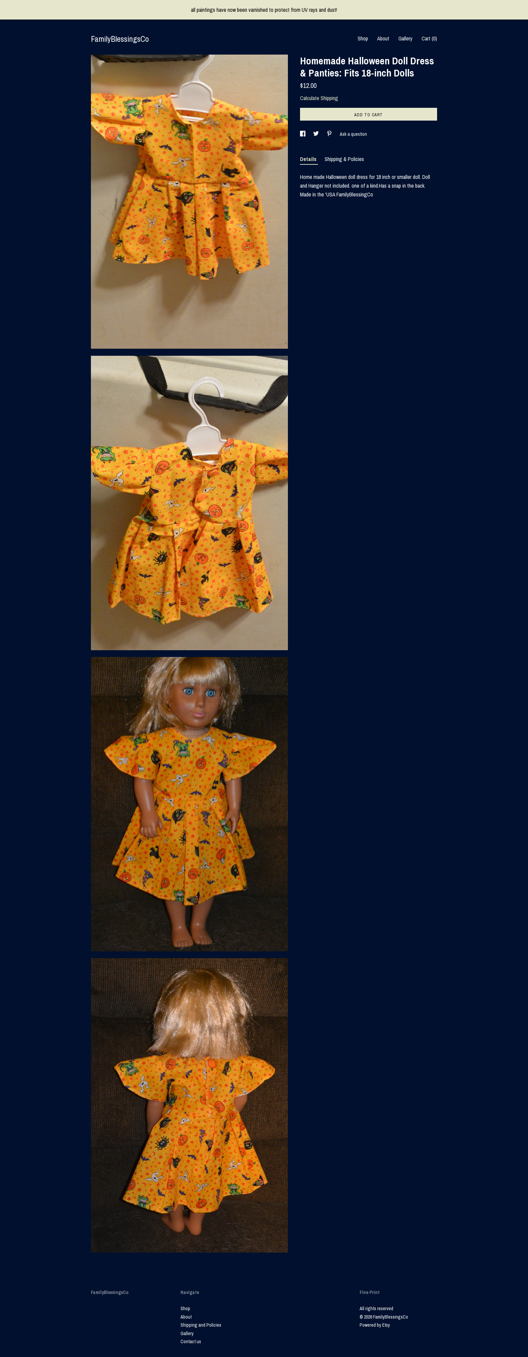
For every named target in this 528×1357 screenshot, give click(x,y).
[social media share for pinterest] (330, 134)
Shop (363, 38)
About (383, 38)
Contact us (190, 1341)
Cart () (429, 38)
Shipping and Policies (200, 1325)
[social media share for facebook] (303, 134)
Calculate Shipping (319, 98)
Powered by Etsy (375, 1325)
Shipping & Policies (344, 159)
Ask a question (353, 134)
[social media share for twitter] (316, 134)
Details (309, 159)
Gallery (405, 38)
